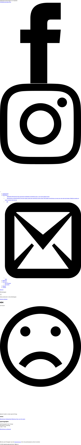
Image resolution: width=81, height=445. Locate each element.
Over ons (4, 282)
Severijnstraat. (17, 442)
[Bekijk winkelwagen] (1, 289)
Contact (4, 287)
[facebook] (40, 83)
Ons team (23, 419)
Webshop (4, 280)
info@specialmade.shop (5, 2)
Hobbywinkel (5, 193)
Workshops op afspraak (5, 429)
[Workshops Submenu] (8, 195)
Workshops (5, 195)
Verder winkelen (3, 299)
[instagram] (40, 163)
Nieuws (4, 286)
